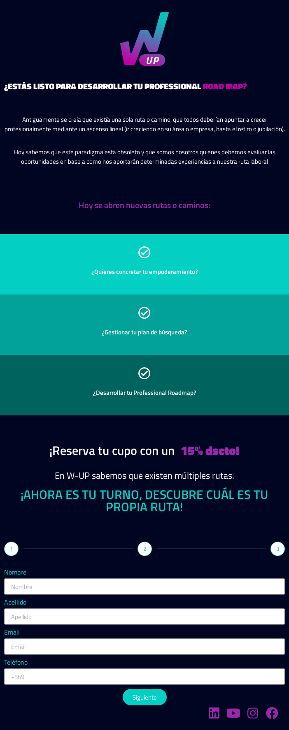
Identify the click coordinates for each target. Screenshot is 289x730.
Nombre (15, 573)
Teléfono (16, 663)
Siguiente (145, 697)
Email (12, 633)
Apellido (15, 603)
